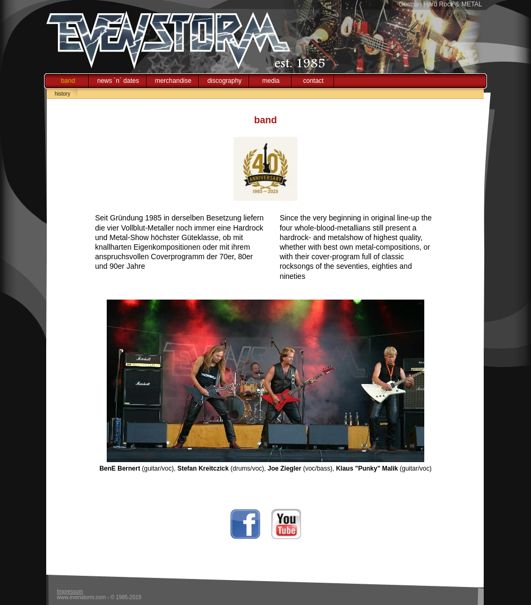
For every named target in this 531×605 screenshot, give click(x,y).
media (271, 80)
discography (224, 80)
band (68, 80)
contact (313, 80)
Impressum (70, 591)
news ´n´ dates (118, 80)
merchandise (173, 80)
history (62, 94)
